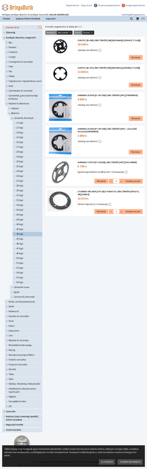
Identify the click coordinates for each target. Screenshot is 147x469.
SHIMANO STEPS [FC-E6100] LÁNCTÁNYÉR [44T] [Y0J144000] (107, 162)
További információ (130, 462)
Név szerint (63, 32)
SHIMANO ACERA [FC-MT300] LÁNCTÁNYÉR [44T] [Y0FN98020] (108, 95)
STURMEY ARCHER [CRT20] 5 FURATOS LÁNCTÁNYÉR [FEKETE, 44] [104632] (109, 193)
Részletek (135, 57)
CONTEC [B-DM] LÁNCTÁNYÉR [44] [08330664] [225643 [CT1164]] (109, 40)
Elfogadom (107, 462)
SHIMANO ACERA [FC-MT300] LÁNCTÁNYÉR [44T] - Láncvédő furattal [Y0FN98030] (107, 130)
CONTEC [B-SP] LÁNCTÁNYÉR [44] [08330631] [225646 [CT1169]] (109, 67)
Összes (86, 32)
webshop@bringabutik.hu (133, 12)
